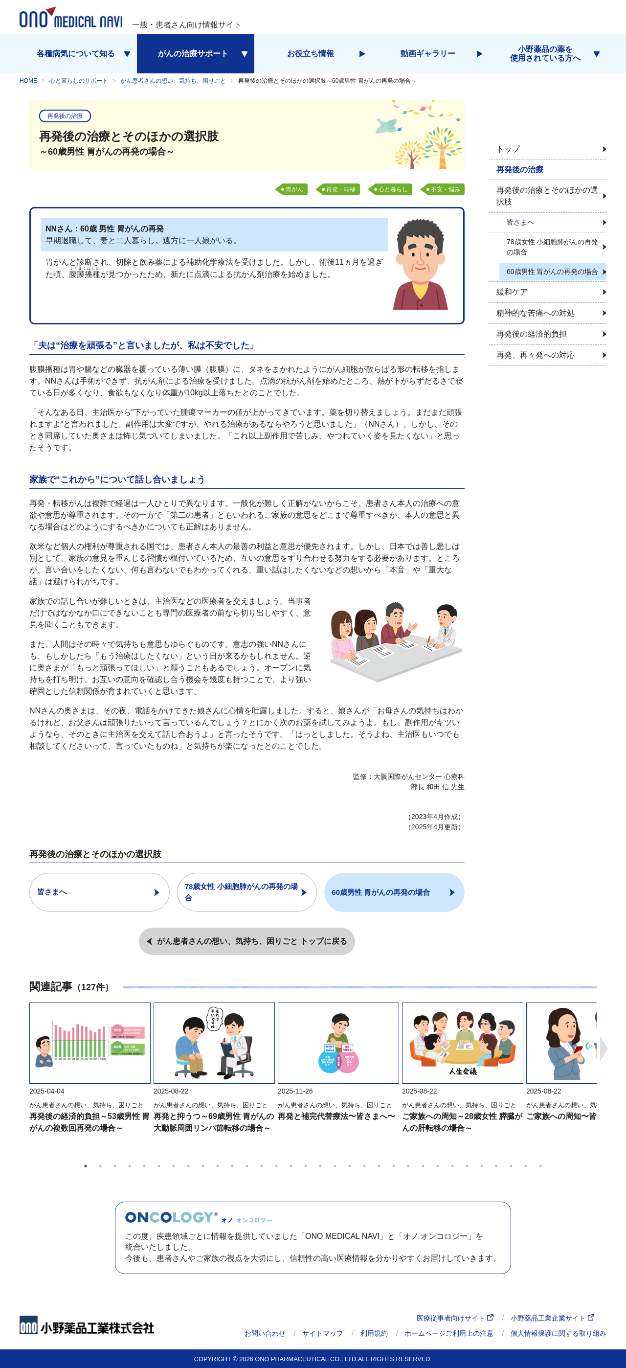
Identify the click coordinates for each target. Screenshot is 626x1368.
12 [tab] (247, 1165)
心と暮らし (393, 189)
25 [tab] (438, 1165)
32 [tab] (540, 1165)
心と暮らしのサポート (78, 80)
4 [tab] (129, 1165)
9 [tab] (203, 1165)
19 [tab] (350, 1165)
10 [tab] (218, 1165)
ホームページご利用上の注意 (448, 1333)
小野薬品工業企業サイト (552, 1318)
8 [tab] (188, 1165)
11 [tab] (232, 1165)
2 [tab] (100, 1165)
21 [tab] (379, 1165)
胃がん (294, 189)
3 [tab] (115, 1165)
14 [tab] (276, 1165)
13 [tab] (262, 1165)
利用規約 (374, 1333)
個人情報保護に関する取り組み (558, 1333)
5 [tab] (144, 1165)
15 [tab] (291, 1165)
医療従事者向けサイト (455, 1318)
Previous (22, 1048)
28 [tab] (482, 1165)
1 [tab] (85, 1165)
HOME (28, 80)
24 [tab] (423, 1165)
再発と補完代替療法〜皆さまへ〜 (336, 1116)
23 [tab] (408, 1165)
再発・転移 (341, 189)
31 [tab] (526, 1165)
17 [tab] (320, 1165)
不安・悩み (445, 189)
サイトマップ (322, 1333)
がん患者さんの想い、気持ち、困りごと (173, 80)
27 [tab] (467, 1165)
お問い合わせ (265, 1333)
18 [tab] (335, 1165)
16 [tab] (306, 1165)
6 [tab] (159, 1165)
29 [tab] (496, 1165)
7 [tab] (174, 1165)
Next (604, 1048)
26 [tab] (452, 1165)
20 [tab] (364, 1165)
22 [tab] (394, 1165)
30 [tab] (511, 1165)
